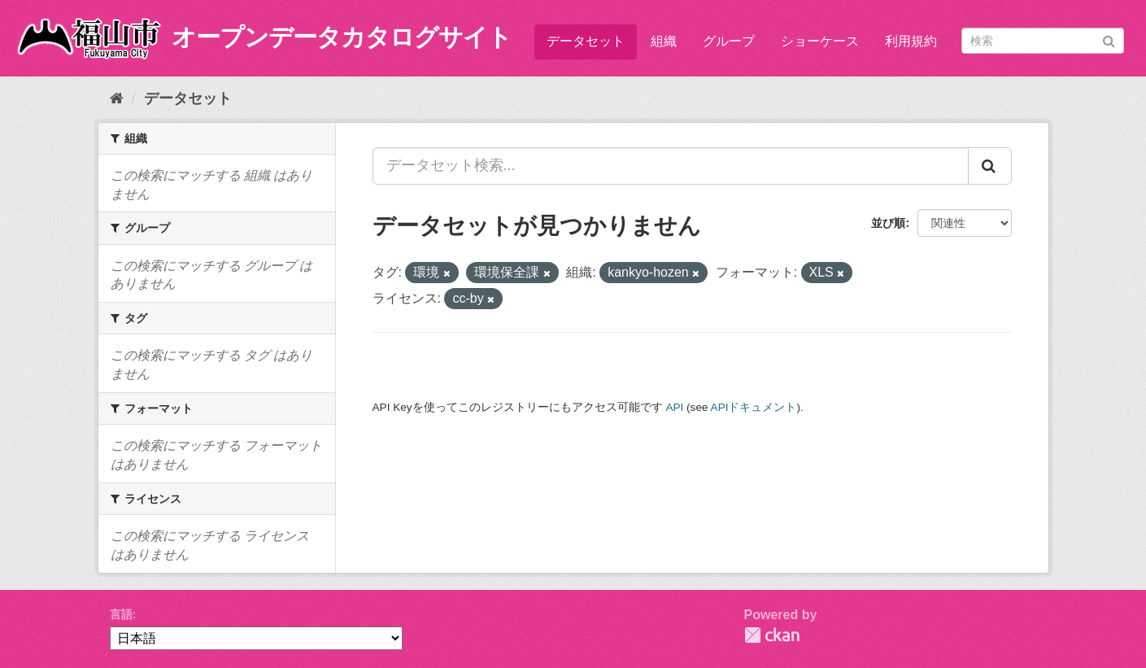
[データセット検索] (1042, 41)
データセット (586, 41)
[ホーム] (117, 98)
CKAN (772, 635)
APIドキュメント (754, 407)
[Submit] (1109, 39)
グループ (729, 41)
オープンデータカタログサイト (342, 37)
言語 (121, 614)
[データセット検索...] (671, 166)
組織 (664, 41)
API (674, 407)
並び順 (888, 222)
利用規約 (911, 41)
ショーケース (820, 41)
